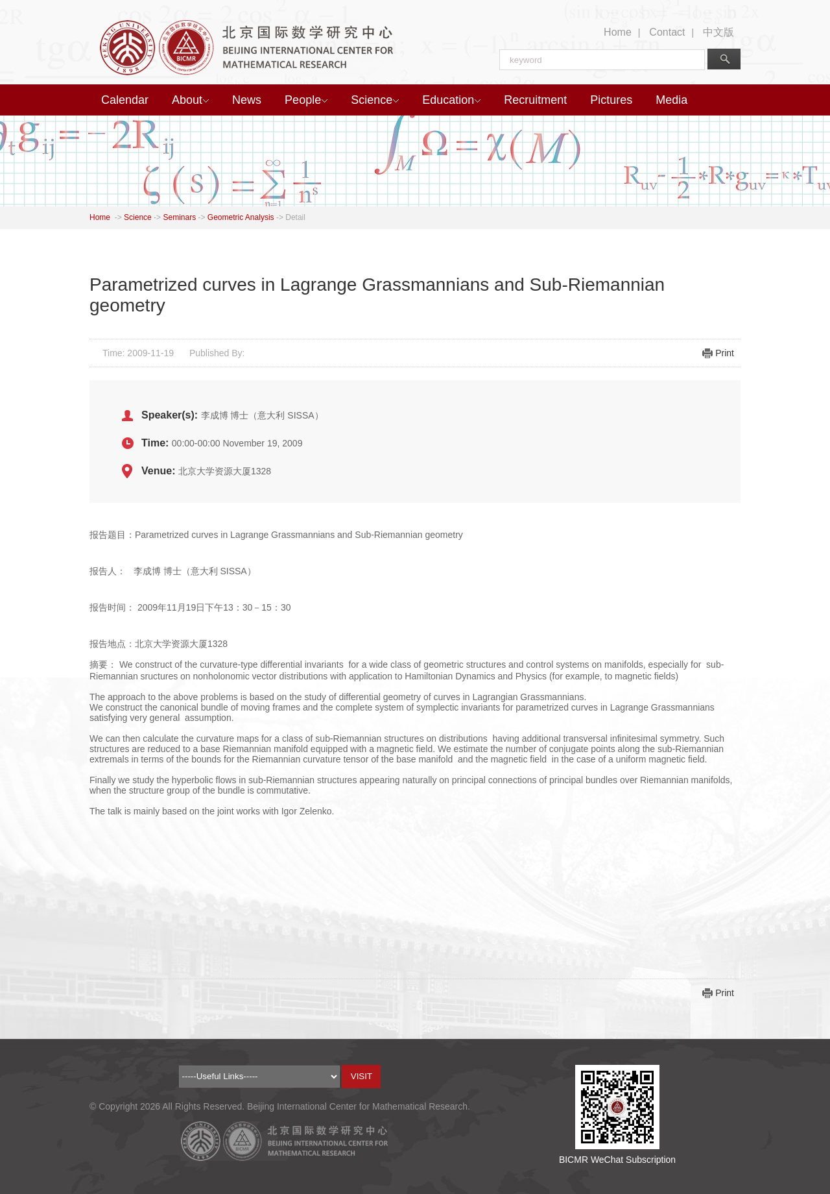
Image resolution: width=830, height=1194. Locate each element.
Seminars (179, 217)
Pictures (611, 99)
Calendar (124, 99)
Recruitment (535, 99)
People (306, 99)
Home (618, 32)
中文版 (718, 32)
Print (724, 353)
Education (451, 99)
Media (671, 99)
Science (375, 99)
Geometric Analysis (241, 217)
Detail (295, 217)
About (190, 99)
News (246, 99)
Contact (667, 32)
